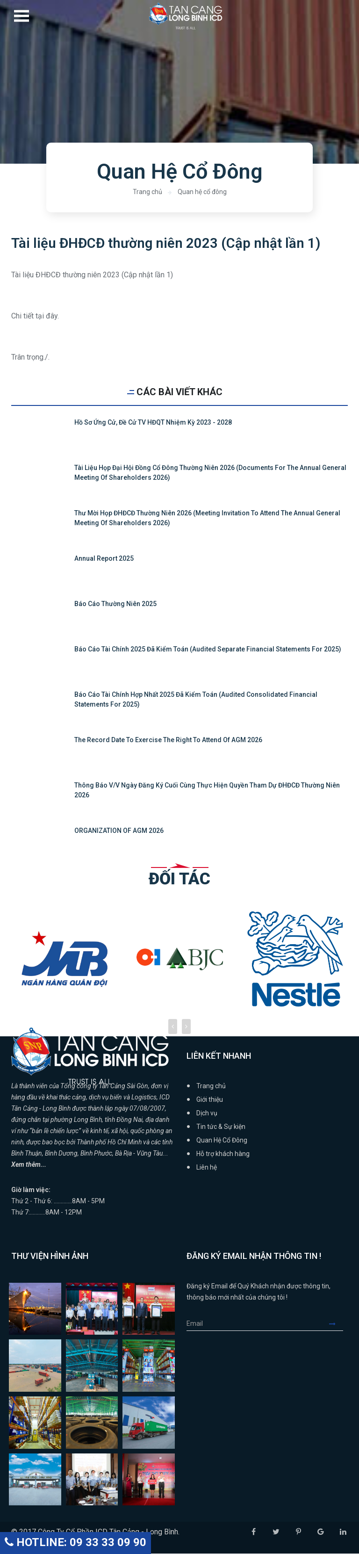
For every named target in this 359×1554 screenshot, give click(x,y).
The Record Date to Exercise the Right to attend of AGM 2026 (168, 740)
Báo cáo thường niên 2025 (115, 604)
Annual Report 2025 (104, 559)
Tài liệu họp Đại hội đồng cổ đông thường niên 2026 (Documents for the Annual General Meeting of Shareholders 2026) (210, 473)
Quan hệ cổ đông (202, 191)
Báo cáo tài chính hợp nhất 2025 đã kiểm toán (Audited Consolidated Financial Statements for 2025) (195, 699)
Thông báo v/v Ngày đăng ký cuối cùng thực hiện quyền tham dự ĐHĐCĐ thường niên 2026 (207, 790)
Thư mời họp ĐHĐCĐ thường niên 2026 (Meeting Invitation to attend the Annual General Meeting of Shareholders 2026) (207, 518)
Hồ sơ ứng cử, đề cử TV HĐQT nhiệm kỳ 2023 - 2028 (153, 422)
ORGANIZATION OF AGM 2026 (119, 831)
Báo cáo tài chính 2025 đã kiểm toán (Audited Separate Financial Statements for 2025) (207, 649)
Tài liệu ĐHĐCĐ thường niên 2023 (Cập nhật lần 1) (167, 243)
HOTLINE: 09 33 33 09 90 (75, 1542)
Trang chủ (147, 191)
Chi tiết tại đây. (35, 316)
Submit (336, 1324)
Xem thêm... (28, 1165)
